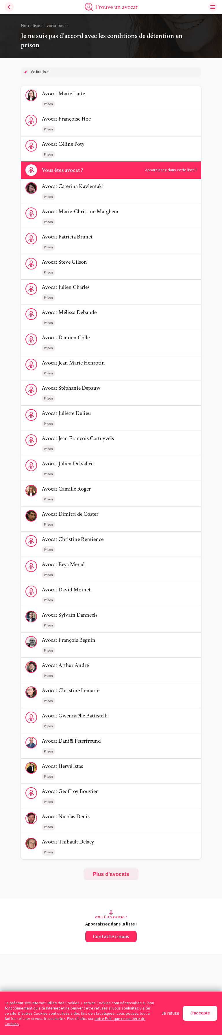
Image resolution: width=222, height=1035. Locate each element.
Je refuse (171, 1013)
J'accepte (200, 1012)
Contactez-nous (111, 936)
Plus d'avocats (111, 874)
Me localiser (39, 72)
